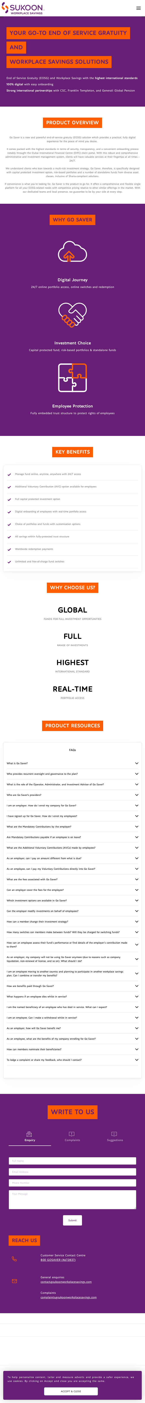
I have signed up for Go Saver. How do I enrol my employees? (42, 816)
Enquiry (30, 1140)
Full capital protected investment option (37, 499)
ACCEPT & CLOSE (71, 1391)
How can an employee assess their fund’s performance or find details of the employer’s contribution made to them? (67, 945)
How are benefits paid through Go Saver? (30, 986)
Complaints (72, 1136)
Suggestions (115, 1136)
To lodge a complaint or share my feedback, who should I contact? (44, 1060)
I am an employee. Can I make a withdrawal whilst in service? (42, 1018)
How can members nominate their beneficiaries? (34, 1049)
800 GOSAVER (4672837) (58, 1260)
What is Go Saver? (17, 763)
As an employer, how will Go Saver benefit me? (34, 1028)
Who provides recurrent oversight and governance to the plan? (42, 774)
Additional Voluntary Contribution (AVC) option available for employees (55, 487)
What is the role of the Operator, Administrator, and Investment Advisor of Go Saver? (55, 784)
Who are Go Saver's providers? (24, 795)
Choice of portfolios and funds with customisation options (47, 524)
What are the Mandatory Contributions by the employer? (39, 827)
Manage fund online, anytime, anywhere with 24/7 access (48, 474)
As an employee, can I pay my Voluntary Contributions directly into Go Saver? (51, 869)
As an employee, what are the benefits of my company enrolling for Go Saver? (51, 1039)
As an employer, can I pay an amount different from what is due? (44, 858)
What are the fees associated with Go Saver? (32, 879)
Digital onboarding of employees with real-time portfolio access (50, 512)
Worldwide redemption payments (34, 549)
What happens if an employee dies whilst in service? (37, 997)
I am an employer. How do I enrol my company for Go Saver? (41, 805)
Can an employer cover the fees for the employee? (35, 890)
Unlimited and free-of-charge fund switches (39, 562)
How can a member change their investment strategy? (37, 922)
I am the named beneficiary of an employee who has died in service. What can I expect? (57, 1007)
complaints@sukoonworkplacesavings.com (69, 1297)
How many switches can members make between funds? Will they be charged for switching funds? (63, 932)
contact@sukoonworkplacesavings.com (66, 1282)
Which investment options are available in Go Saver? (37, 900)
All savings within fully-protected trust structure (42, 537)
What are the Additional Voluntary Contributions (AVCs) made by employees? (51, 848)
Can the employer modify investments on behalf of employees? (42, 911)
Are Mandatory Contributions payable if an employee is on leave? (44, 837)
